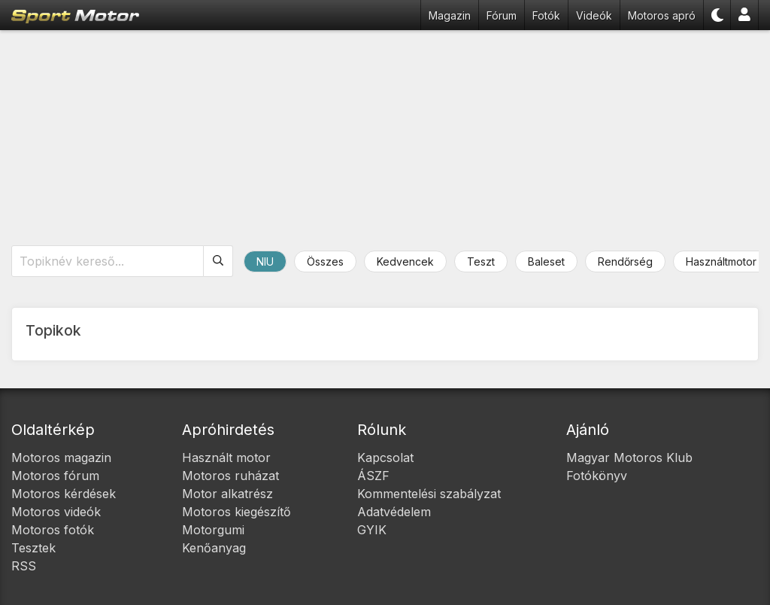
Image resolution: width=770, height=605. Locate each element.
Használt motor (226, 457)
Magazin (450, 15)
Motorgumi (213, 529)
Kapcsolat (385, 457)
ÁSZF (373, 475)
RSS (23, 565)
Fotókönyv (596, 475)
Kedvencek (405, 261)
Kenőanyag (214, 547)
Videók (594, 15)
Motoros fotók (52, 529)
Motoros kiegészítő (236, 511)
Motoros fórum (55, 475)
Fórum (502, 15)
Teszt (481, 261)
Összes (325, 261)
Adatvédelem (394, 511)
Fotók (546, 15)
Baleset (546, 261)
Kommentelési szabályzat (429, 493)
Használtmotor (721, 261)
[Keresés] (218, 261)
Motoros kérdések (63, 493)
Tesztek (33, 547)
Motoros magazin (61, 457)
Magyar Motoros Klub (629, 457)
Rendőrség (625, 261)
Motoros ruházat (230, 475)
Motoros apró (662, 15)
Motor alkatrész (227, 493)
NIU (265, 261)
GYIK (372, 529)
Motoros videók (56, 511)
